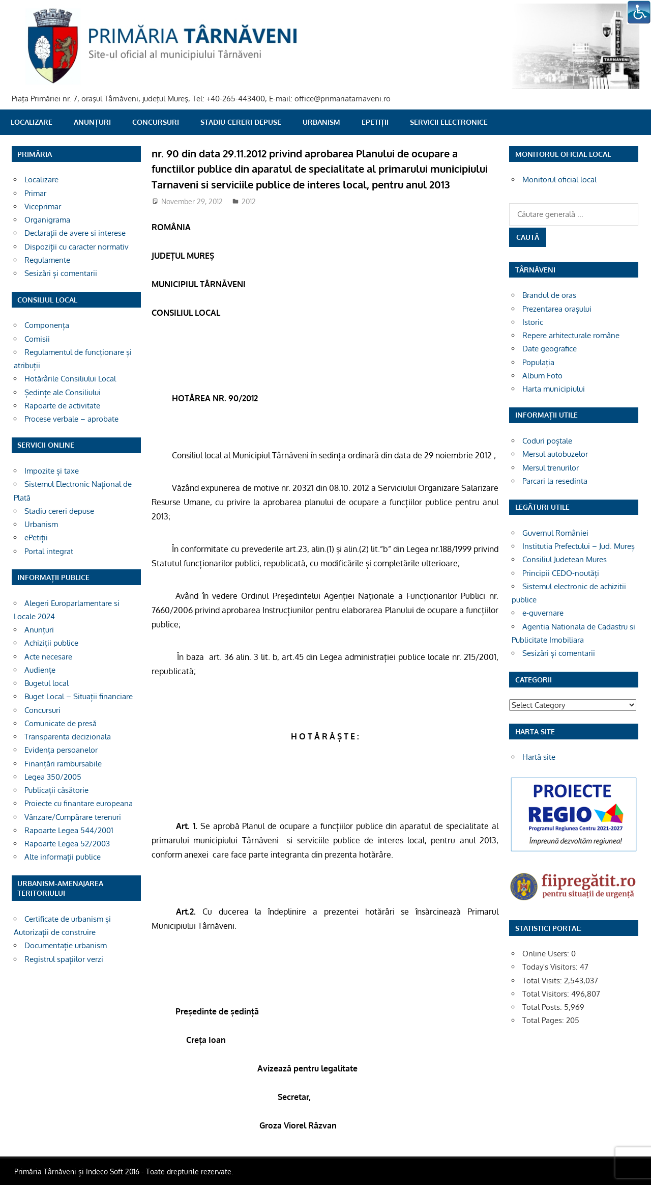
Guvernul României (555, 533)
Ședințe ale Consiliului (62, 392)
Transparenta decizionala (67, 736)
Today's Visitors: (551, 967)
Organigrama (47, 220)
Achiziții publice (51, 643)
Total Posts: (543, 1007)
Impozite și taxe (51, 471)
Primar (35, 193)
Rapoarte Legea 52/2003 (67, 843)
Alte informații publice (62, 857)
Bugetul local (46, 683)
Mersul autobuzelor (555, 454)
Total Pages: (544, 1020)
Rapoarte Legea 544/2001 (68, 830)
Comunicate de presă (60, 723)
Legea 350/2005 (52, 777)
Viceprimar (42, 206)
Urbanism (321, 122)
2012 (249, 201)
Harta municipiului (553, 389)
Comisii (37, 339)
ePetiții (375, 122)
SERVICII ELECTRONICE (449, 122)
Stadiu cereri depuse (240, 122)
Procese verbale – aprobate (71, 419)
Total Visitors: (546, 994)
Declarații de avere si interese (75, 233)
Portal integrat (48, 551)
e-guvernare (543, 613)
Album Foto (542, 375)
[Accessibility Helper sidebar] (639, 12)
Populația (538, 362)
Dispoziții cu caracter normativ (76, 247)
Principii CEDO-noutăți (560, 573)
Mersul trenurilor (550, 468)
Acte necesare (48, 657)
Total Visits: (543, 980)
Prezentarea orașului (556, 309)
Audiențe (39, 670)
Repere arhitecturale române (570, 335)
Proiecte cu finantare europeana (78, 803)
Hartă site (538, 757)
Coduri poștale (547, 441)
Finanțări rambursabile (63, 763)
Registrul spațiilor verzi (63, 959)
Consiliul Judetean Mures (564, 559)
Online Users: (546, 953)
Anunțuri (92, 122)
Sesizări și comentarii (60, 273)
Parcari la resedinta (554, 481)
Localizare (31, 122)
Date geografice (549, 348)
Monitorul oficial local (559, 179)
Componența (46, 325)
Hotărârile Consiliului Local (70, 378)
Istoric (532, 322)
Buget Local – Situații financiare (78, 696)
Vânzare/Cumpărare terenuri (72, 817)
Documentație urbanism (65, 945)
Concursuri (155, 122)
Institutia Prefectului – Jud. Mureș (578, 546)
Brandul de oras (549, 295)
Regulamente (47, 260)
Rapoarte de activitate (62, 405)
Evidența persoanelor (61, 750)
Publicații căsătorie (56, 790)
